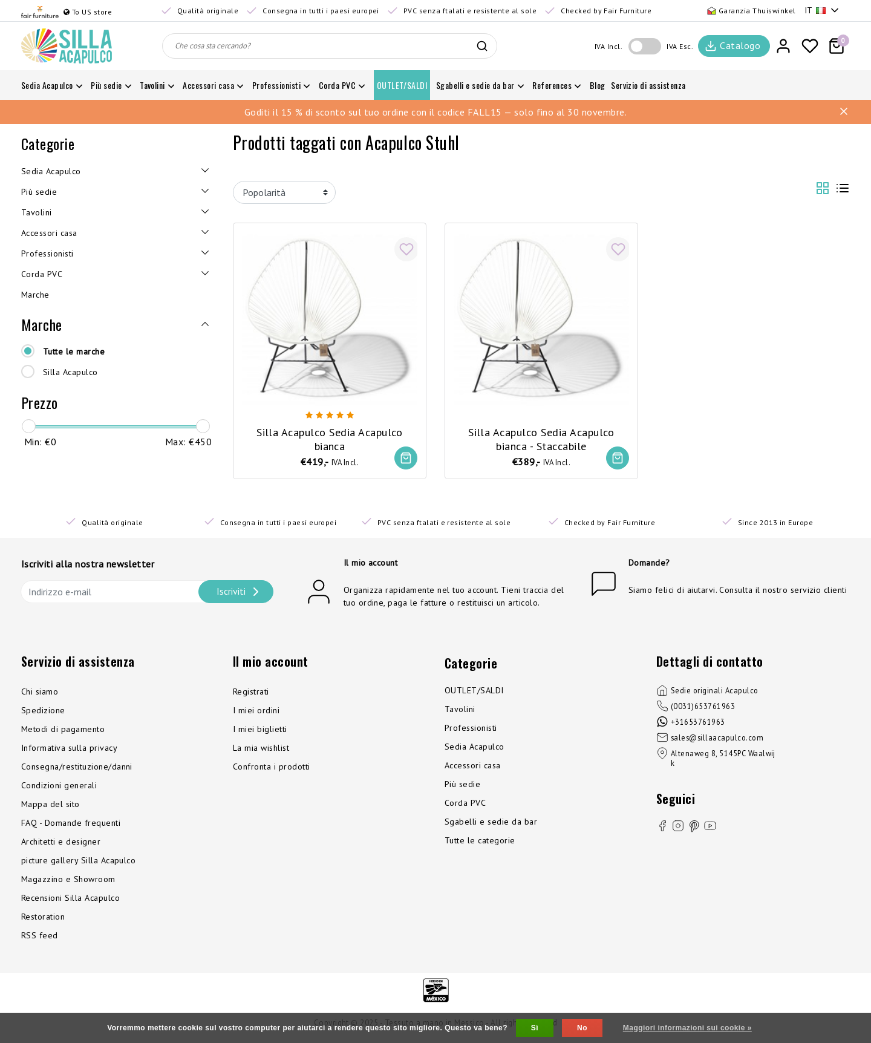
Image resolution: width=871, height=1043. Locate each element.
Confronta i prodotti (271, 767)
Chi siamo (39, 692)
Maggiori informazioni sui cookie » (687, 1028)
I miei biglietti (260, 729)
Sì (534, 1028)
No (582, 1028)
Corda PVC (465, 803)
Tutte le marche (74, 351)
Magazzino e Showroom (68, 879)
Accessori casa (473, 765)
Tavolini (460, 709)
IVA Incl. (608, 46)
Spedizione (43, 710)
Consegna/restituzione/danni (76, 767)
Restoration (43, 917)
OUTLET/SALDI (474, 690)
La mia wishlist (261, 748)
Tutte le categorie (480, 840)
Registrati (251, 692)
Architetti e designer (60, 842)
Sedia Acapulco (474, 747)
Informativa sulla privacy (69, 748)
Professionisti (471, 728)
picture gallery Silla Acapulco (78, 860)
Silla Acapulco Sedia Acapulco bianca (329, 439)
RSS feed (39, 935)
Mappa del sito (50, 804)
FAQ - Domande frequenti (70, 823)
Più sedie (462, 784)
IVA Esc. (680, 46)
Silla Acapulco (70, 372)
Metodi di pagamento (63, 729)
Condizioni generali (59, 785)
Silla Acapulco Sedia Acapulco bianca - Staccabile (541, 439)
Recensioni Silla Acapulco (70, 898)
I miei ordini (256, 710)
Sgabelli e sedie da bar (491, 822)
